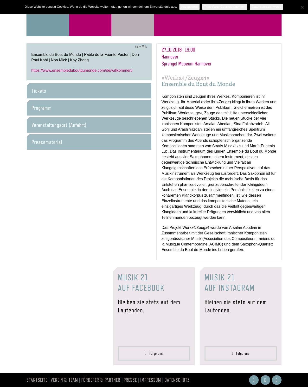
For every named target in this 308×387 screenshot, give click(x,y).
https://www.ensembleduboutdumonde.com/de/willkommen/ (82, 70)
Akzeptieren (189, 6)
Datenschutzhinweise (266, 6)
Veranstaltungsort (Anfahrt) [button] (59, 125)
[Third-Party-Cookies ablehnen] (302, 7)
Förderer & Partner (100, 380)
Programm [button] (42, 108)
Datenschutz (177, 380)
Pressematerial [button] (47, 142)
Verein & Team (64, 380)
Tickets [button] (39, 91)
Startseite (36, 380)
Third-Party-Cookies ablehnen (225, 6)
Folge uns (154, 353)
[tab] (89, 90)
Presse (130, 380)
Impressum (150, 380)
